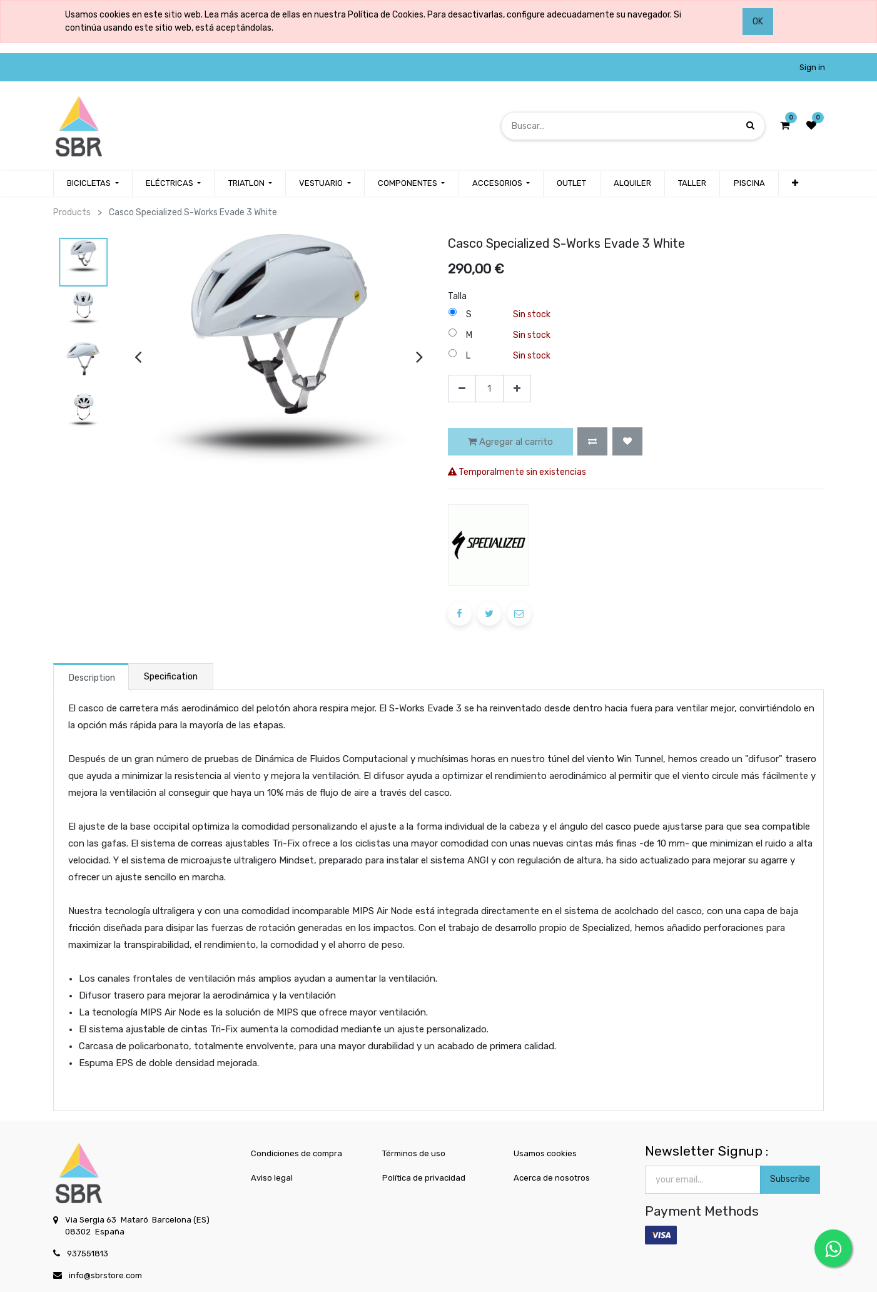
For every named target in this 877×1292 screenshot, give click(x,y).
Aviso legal (272, 1178)
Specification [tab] (171, 676)
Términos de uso (413, 1153)
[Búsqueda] (750, 125)
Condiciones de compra (296, 1153)
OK (758, 21)
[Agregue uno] (517, 389)
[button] (592, 441)
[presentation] (138, 356)
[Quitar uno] (462, 389)
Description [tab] (92, 678)
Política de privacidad (423, 1178)
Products (72, 212)
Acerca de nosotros (552, 1178)
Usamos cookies (545, 1153)
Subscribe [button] (790, 1179)
